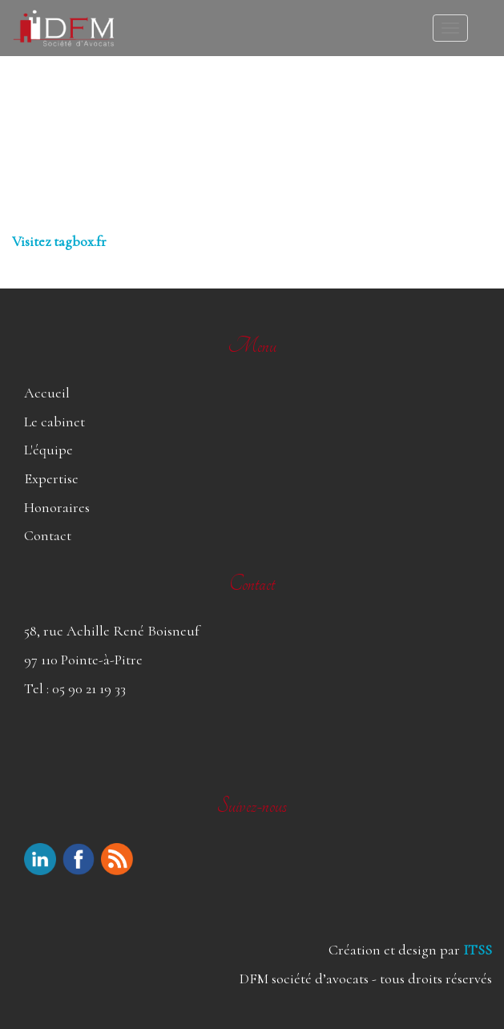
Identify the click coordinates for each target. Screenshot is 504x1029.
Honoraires (57, 507)
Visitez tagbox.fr (59, 241)
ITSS (477, 949)
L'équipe (48, 449)
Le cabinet (54, 421)
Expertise (51, 478)
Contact (47, 535)
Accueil (47, 393)
